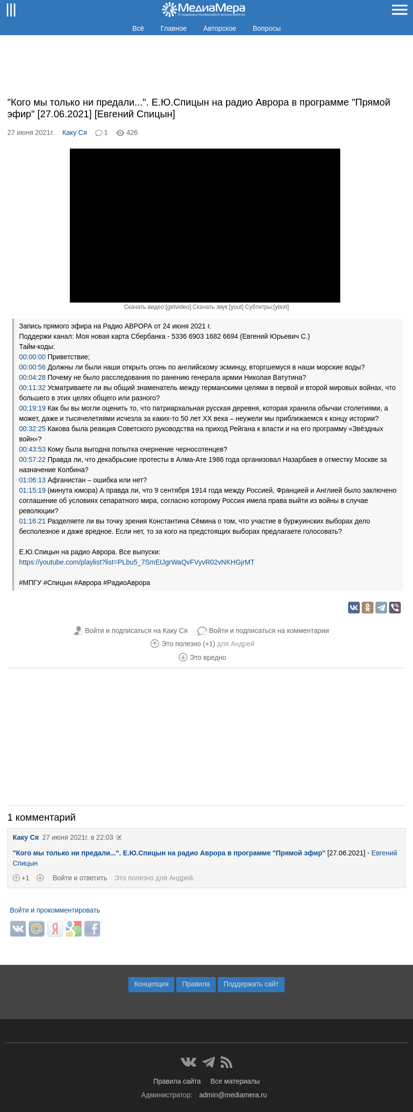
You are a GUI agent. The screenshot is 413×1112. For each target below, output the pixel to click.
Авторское (220, 28)
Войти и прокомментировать (55, 910)
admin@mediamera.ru (233, 1095)
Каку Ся (74, 132)
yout (236, 307)
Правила (196, 984)
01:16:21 (32, 521)
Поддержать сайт (251, 984)
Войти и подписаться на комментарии (269, 630)
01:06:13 (32, 480)
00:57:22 (32, 459)
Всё (138, 28)
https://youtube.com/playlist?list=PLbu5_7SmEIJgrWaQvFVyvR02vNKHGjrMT (137, 562)
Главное (174, 28)
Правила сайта (177, 1081)
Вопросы (267, 28)
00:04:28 (32, 377)
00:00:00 (32, 357)
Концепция (151, 984)
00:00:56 (32, 367)
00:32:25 (32, 429)
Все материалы (235, 1081)
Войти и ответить (80, 878)
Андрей (242, 644)
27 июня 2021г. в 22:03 (77, 837)
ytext (281, 307)
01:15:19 (32, 490)
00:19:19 (32, 408)
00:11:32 (32, 388)
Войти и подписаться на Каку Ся (136, 630)
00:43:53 (32, 449)
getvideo (178, 307)
